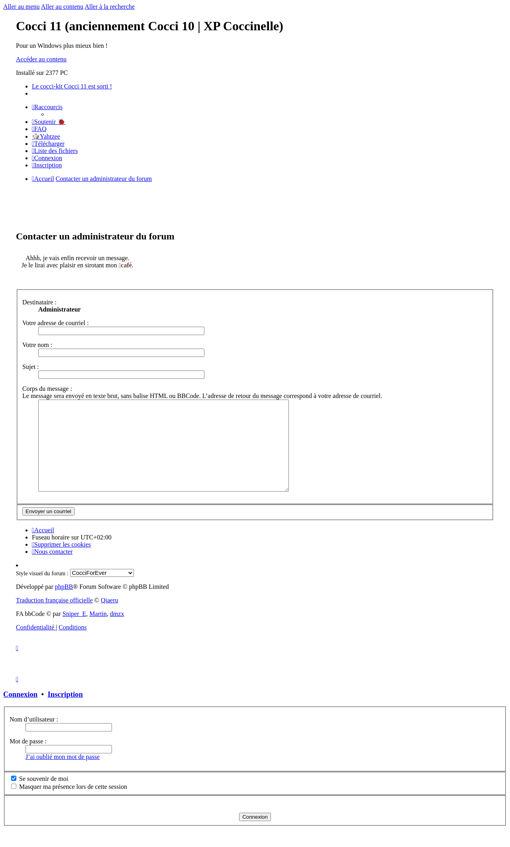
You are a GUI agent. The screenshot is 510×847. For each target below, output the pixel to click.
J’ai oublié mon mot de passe (63, 774)
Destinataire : (39, 302)
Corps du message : (47, 388)
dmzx (117, 631)
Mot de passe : (28, 759)
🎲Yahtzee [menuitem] (46, 136)
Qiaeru (109, 618)
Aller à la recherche (109, 6)
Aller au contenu (62, 6)
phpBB (64, 604)
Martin (98, 631)
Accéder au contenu (41, 59)
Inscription (65, 712)
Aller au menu (21, 6)
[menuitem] (48, 121)
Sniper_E (74, 631)
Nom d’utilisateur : (34, 737)
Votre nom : (37, 344)
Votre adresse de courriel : (55, 323)
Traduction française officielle (54, 618)
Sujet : (30, 366)
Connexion (20, 712)
